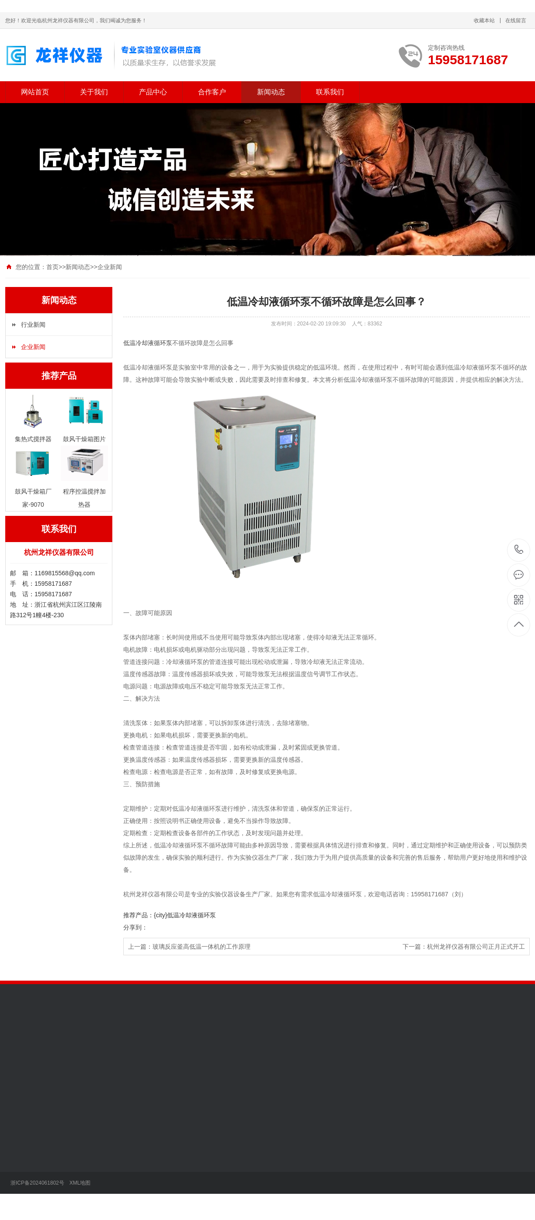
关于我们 (94, 92)
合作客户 (212, 92)
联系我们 (330, 92)
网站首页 (35, 92)
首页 (52, 266)
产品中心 (153, 92)
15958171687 (519, 550)
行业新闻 (33, 324)
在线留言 (515, 20)
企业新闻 (109, 266)
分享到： (135, 927)
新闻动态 (271, 92)
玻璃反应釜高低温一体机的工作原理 (201, 946)
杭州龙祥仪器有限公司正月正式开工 (476, 946)
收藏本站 (484, 20)
